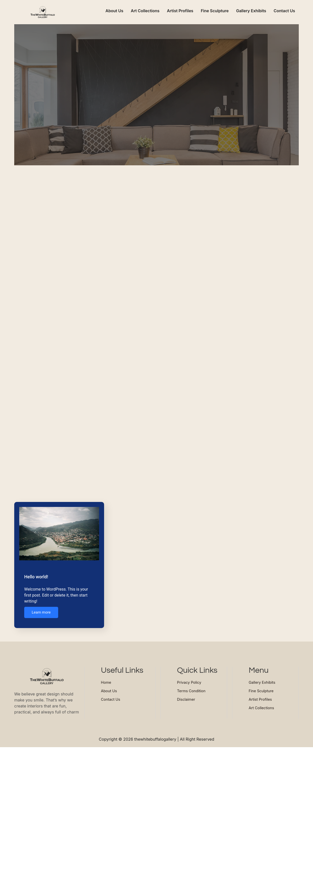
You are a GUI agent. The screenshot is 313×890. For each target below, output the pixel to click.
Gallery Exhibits (251, 10)
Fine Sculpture (214, 10)
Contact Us (284, 10)
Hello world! (36, 577)
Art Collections (145, 10)
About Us (114, 10)
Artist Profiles (180, 10)
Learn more (41, 613)
